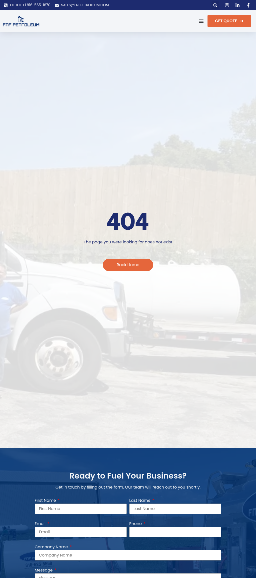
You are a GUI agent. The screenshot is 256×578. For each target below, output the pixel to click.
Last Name (140, 500)
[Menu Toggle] (201, 21)
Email (41, 524)
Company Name (52, 547)
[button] (215, 5)
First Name (46, 500)
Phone (136, 524)
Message (44, 570)
